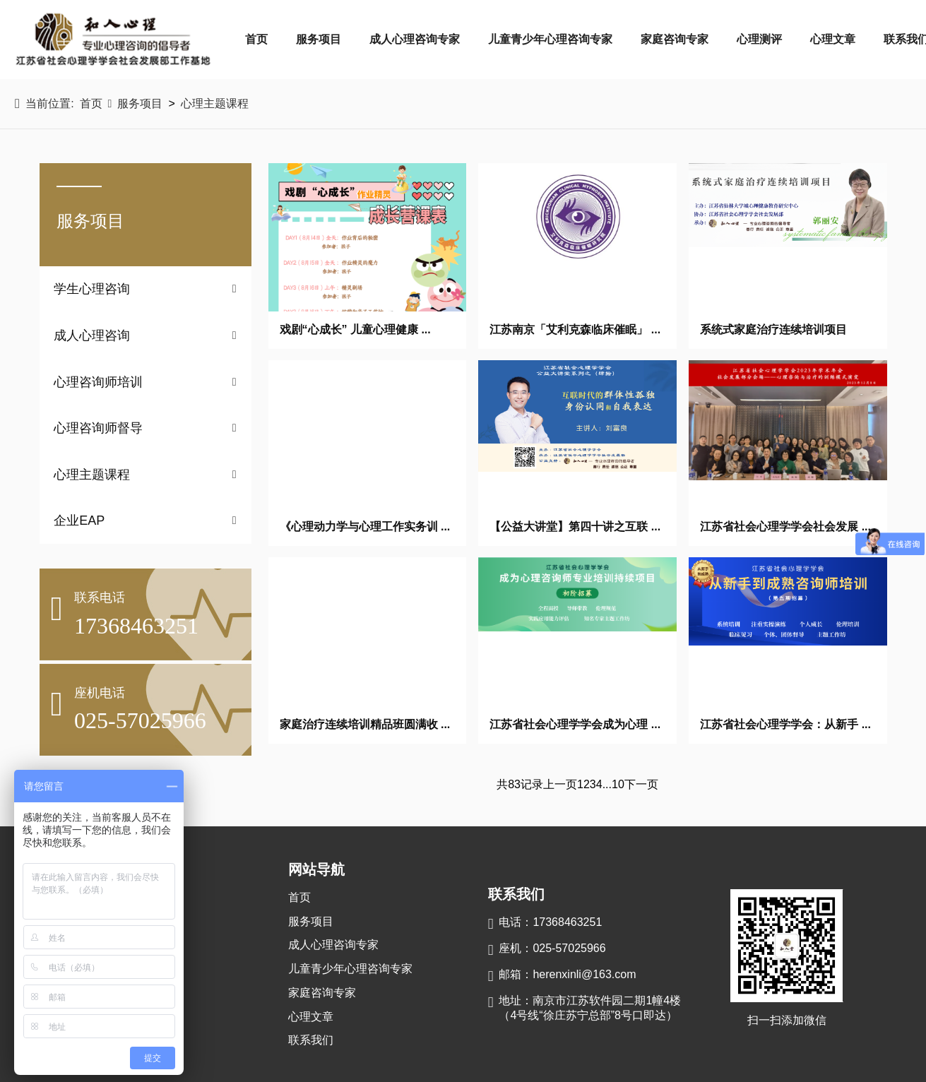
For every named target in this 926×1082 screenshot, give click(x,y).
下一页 (641, 784)
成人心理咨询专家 (414, 39)
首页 (256, 39)
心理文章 (832, 39)
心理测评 (759, 39)
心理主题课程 (215, 103)
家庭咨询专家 (674, 39)
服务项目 (318, 39)
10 (618, 784)
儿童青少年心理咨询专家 (550, 39)
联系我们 (310, 1040)
